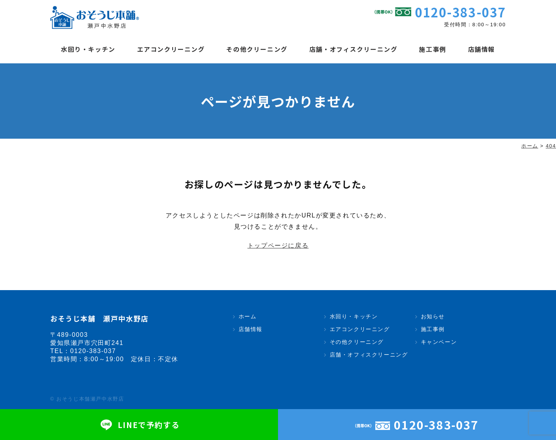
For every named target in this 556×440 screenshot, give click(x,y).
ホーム (248, 316)
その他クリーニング (256, 49)
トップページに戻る (278, 245)
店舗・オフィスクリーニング (353, 49)
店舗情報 (481, 49)
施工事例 (432, 49)
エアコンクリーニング (171, 49)
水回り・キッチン (88, 49)
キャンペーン (439, 342)
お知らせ (433, 316)
